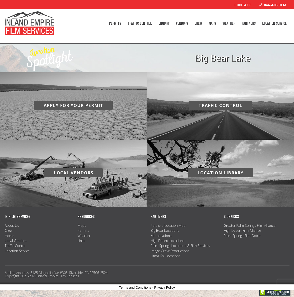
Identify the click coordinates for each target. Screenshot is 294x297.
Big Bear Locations (165, 230)
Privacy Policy (164, 287)
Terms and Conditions (135, 287)
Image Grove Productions (170, 251)
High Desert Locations (167, 240)
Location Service (17, 251)
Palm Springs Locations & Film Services (180, 245)
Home (9, 235)
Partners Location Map (168, 225)
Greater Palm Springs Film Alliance (249, 225)
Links (81, 240)
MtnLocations (161, 235)
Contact (242, 5)
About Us (12, 225)
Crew (8, 230)
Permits (83, 230)
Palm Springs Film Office (242, 235)
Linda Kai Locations (165, 256)
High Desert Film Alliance (242, 230)
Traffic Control (15, 245)
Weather (84, 235)
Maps (82, 225)
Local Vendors (16, 240)
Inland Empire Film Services (29, 23)
